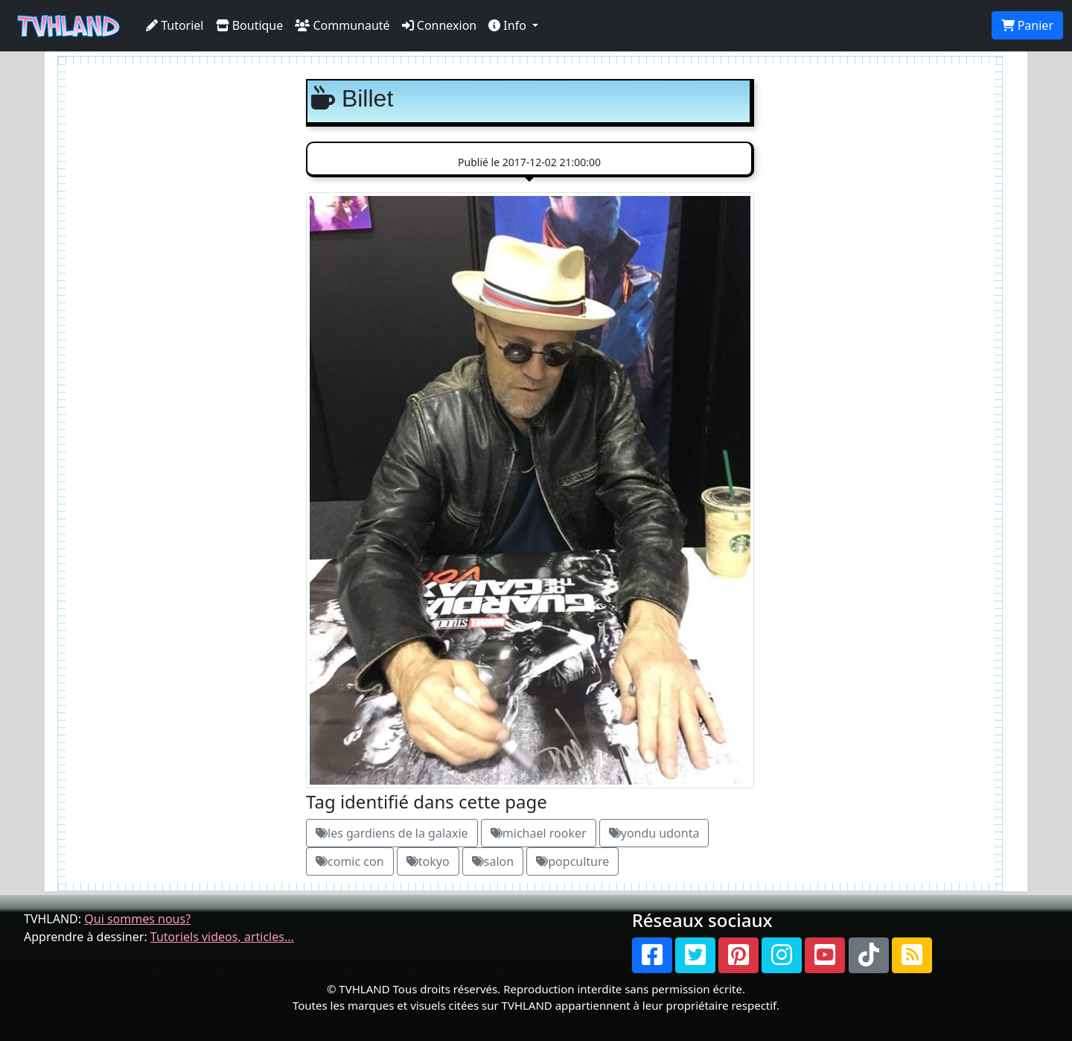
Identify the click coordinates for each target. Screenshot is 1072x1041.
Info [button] (508, 25)
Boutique (250, 25)
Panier (1027, 25)
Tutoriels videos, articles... (222, 936)
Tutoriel (175, 25)
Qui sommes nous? (137, 919)
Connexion (439, 25)
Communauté (342, 25)
